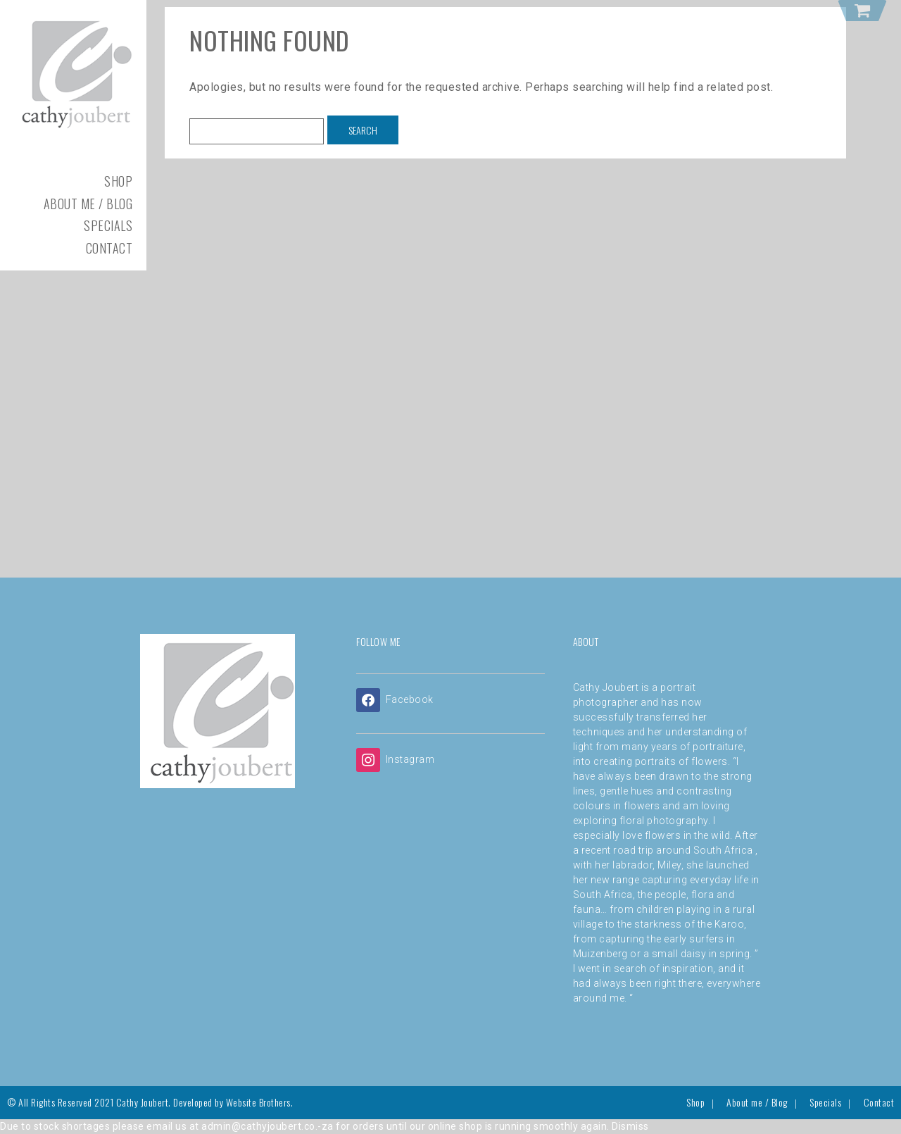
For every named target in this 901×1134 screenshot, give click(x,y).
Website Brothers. (260, 1102)
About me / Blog (88, 203)
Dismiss (630, 1126)
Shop (118, 181)
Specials (108, 225)
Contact (109, 248)
